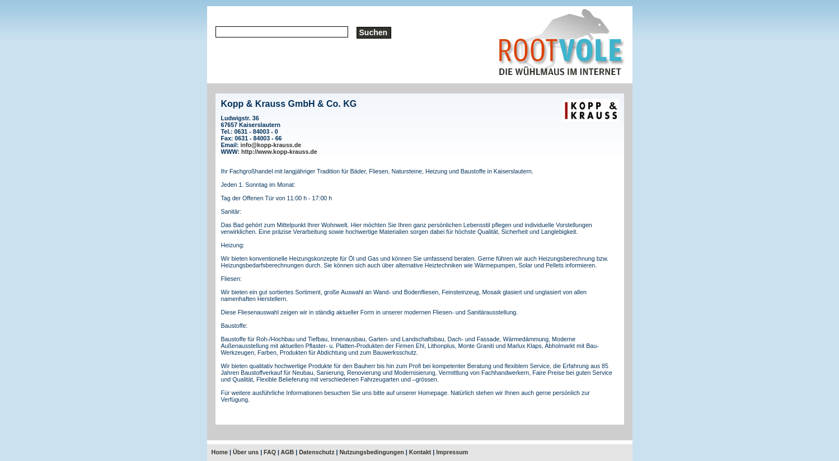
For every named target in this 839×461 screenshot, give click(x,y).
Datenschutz (316, 452)
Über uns (246, 452)
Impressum (452, 452)
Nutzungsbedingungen (371, 452)
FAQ (270, 452)
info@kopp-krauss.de (270, 145)
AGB (287, 452)
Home (220, 452)
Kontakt (420, 452)
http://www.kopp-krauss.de (279, 151)
